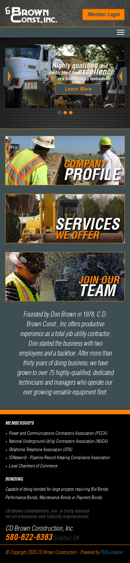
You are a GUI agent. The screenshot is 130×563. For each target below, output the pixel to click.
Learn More (78, 89)
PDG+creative (111, 552)
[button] (14, 76)
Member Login (103, 14)
